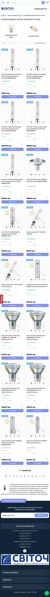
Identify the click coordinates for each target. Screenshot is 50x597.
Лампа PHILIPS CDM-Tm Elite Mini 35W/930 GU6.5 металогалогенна (37, 285)
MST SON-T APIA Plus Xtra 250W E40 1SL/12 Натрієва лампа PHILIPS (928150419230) (11, 128)
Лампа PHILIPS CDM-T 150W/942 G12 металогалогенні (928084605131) (11, 442)
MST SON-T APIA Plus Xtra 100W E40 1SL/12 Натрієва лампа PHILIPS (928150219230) (11, 76)
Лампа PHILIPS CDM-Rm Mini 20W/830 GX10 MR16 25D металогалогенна (10, 337)
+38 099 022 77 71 (40, 9)
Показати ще (25, 470)
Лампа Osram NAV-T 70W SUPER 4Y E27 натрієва (11, 285)
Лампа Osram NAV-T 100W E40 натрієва (36, 233)
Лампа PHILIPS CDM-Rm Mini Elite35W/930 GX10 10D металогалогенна (35, 337)
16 (4, 43)
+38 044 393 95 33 (25, 533)
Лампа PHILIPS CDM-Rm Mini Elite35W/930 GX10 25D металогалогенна (10, 390)
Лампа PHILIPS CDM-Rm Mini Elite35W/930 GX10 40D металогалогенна (35, 390)
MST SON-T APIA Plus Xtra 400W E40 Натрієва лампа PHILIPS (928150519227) (36, 128)
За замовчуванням (41, 43)
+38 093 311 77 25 (25, 544)
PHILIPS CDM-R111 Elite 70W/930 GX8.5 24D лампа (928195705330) (36, 180)
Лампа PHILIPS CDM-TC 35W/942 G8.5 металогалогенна (36, 441)
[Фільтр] (1, 299)
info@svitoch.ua (25, 547)
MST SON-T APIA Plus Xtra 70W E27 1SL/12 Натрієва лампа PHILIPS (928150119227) (12, 181)
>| (43, 476)
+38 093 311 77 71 (25, 539)
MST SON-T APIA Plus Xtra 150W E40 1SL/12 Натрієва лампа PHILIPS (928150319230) (36, 76)
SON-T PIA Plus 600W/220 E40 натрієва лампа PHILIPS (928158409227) (10, 234)
